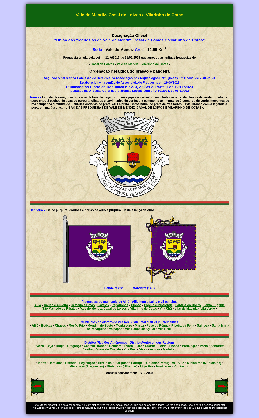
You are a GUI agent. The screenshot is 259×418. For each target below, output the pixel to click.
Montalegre (124, 325)
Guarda (150, 346)
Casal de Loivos (102, 64)
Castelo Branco (95, 346)
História (71, 363)
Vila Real (164, 329)
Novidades (164, 366)
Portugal (137, 363)
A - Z (181, 363)
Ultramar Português (160, 363)
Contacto (181, 366)
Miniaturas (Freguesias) (87, 366)
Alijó (35, 325)
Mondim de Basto (100, 325)
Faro (139, 346)
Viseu (143, 349)
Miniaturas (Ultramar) (122, 366)
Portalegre (189, 346)
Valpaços (115, 329)
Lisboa (174, 346)
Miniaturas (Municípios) (204, 363)
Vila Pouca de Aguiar (140, 329)
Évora (128, 346)
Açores (155, 349)
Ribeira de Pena (182, 325)
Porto (204, 346)
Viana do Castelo (108, 349)
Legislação (87, 363)
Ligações (146, 366)
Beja (50, 346)
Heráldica (55, 363)
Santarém (217, 346)
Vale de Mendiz (128, 64)
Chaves (60, 325)
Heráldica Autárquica (113, 363)
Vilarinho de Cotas (154, 64)
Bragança (74, 346)
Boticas (46, 325)
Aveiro (39, 346)
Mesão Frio (77, 325)
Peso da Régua (158, 325)
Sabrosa (203, 325)
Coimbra (115, 346)
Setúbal (88, 349)
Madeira (168, 349)
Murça (139, 325)
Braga (60, 346)
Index (42, 363)
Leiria (162, 346)
